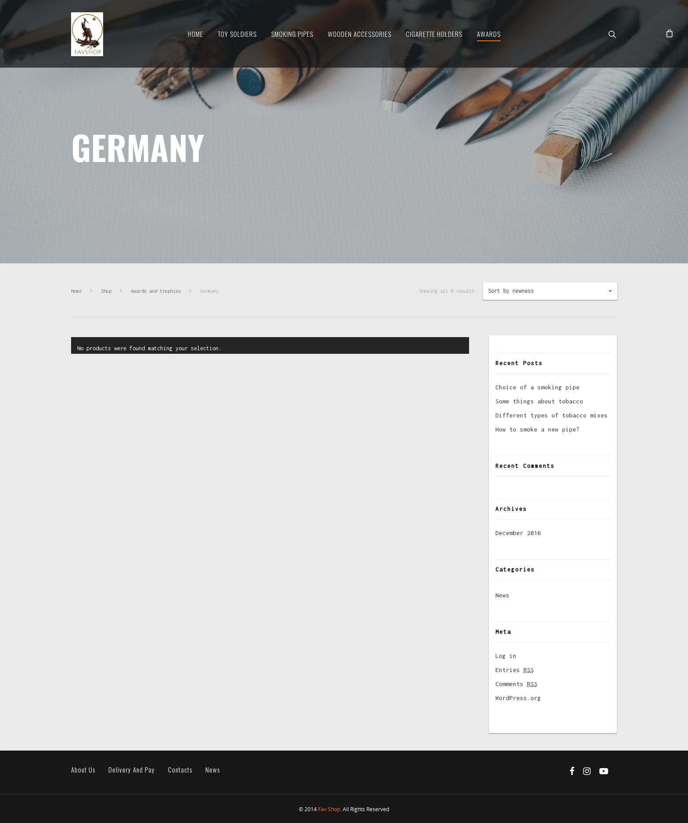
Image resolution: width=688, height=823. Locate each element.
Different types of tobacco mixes (551, 415)
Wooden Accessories (359, 34)
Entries (514, 669)
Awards (489, 34)
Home (195, 34)
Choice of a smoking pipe (537, 387)
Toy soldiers (237, 34)
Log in (505, 655)
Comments (516, 683)
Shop (106, 291)
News (502, 595)
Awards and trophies (156, 291)
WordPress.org (518, 697)
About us (83, 769)
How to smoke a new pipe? (537, 429)
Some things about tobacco (539, 401)
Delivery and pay (131, 769)
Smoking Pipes (292, 34)
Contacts (180, 769)
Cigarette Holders (434, 34)
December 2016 (518, 532)
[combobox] (550, 291)
